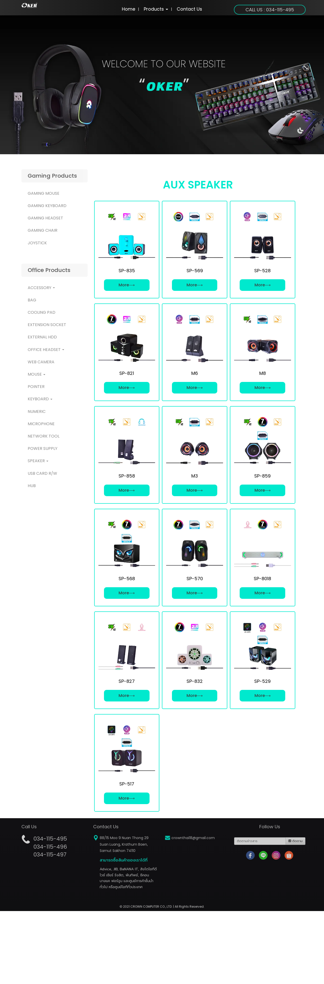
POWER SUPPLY (42, 448)
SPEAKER (38, 461)
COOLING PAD (41, 312)
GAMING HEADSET (45, 218)
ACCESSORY (41, 288)
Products (156, 9)
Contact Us (189, 9)
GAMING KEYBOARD (47, 206)
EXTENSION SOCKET (47, 325)
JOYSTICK (37, 243)
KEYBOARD (40, 399)
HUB (32, 486)
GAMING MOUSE (43, 193)
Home (128, 9)
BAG (32, 300)
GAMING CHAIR (42, 230)
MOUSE (36, 374)
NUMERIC (37, 411)
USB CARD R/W (42, 473)
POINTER (36, 386)
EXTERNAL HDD (42, 337)
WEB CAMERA (41, 362)
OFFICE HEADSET (46, 349)
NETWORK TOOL (43, 436)
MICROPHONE (41, 424)
